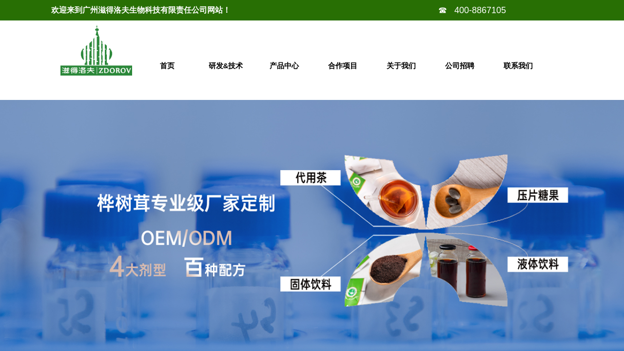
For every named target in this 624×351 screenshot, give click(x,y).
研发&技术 (226, 65)
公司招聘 (459, 65)
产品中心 (284, 65)
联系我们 (518, 65)
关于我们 (401, 65)
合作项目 (342, 65)
